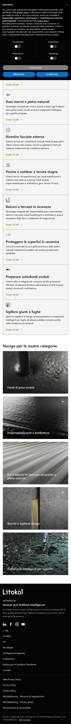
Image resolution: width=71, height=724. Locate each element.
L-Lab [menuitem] (5, 630)
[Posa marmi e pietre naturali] (14, 119)
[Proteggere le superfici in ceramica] (14, 259)
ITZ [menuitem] (4, 641)
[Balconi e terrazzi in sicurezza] (14, 224)
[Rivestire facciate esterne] (14, 154)
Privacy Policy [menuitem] (9, 684)
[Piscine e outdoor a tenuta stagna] (14, 189)
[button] (67, 4)
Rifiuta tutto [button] (18, 74)
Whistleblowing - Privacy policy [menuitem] (18, 701)
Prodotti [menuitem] (7, 636)
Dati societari (25, 719)
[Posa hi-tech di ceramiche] (14, 84)
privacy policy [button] (23, 12)
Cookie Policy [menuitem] (9, 690)
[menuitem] (4, 624)
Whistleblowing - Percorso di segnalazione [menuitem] (23, 696)
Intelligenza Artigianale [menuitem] (14, 653)
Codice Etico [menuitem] (9, 658)
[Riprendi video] (63, 356)
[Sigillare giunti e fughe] (14, 329)
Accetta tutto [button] (52, 74)
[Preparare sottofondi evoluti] (14, 294)
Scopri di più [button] (35, 67)
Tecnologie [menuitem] (8, 647)
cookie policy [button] (43, 21)
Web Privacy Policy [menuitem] (12, 679)
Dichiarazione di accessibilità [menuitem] (17, 707)
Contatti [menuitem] (7, 670)
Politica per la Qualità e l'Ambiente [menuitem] (19, 664)
